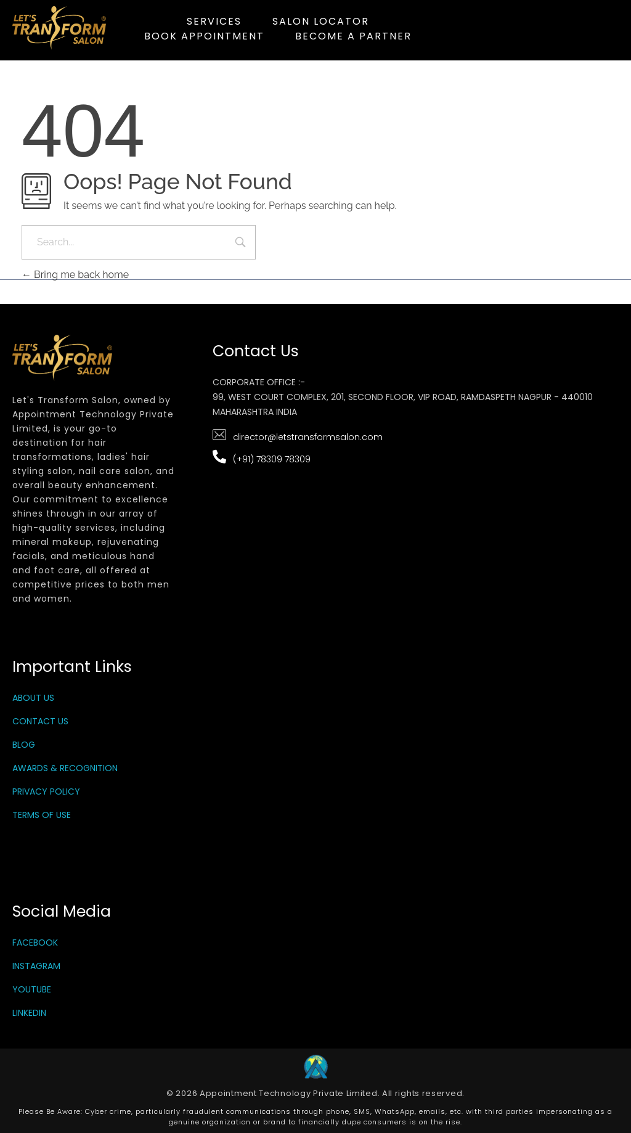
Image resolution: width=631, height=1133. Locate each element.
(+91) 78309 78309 (272, 459)
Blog (23, 744)
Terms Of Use (41, 815)
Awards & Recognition (65, 768)
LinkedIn (29, 1013)
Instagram (36, 966)
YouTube (31, 989)
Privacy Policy (46, 791)
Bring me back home (75, 274)
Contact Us (40, 721)
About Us (33, 698)
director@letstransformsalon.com (308, 437)
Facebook (35, 942)
